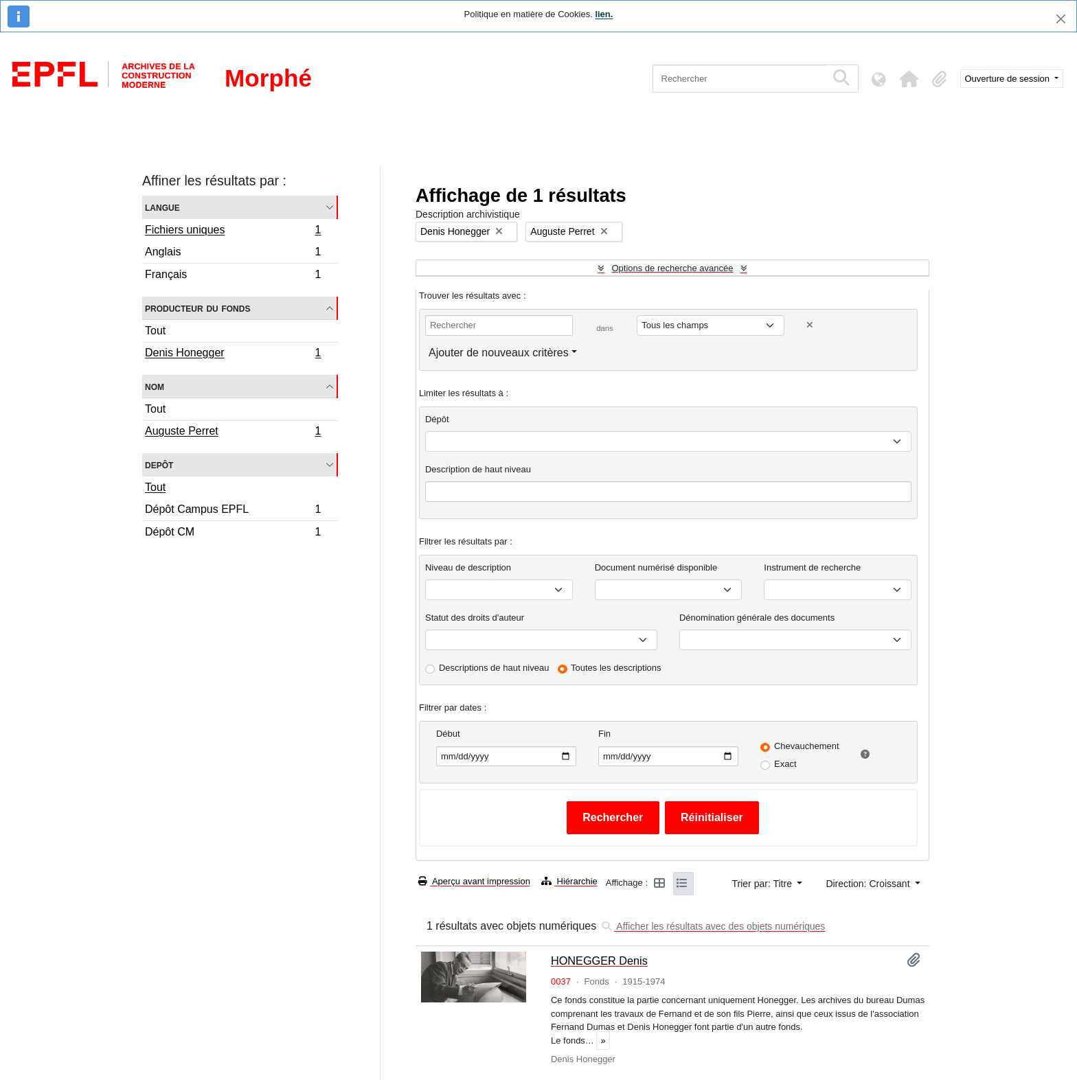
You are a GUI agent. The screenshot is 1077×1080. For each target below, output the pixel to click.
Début (448, 733)
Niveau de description (468, 567)
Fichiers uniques (232, 231)
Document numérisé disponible (656, 567)
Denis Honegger (232, 354)
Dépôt (437, 419)
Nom (154, 386)
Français (232, 276)
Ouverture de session (1008, 78)
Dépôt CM (232, 533)
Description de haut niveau (478, 469)
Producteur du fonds (197, 307)
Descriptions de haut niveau (494, 668)
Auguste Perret (232, 432)
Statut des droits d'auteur (474, 617)
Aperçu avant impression (474, 881)
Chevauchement (806, 746)
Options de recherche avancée (672, 268)
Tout (155, 330)
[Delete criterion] (809, 325)
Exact (785, 764)
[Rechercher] (739, 79)
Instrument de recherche (812, 567)
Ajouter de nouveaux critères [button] (499, 352)
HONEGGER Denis (599, 960)
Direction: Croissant (869, 883)
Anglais (232, 254)
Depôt (159, 464)
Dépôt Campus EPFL (232, 511)
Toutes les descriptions (616, 668)
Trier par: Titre (763, 883)
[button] (909, 79)
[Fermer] (1060, 19)
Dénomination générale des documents (757, 617)
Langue (162, 207)
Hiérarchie (569, 881)
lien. (604, 14)
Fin (604, 733)
